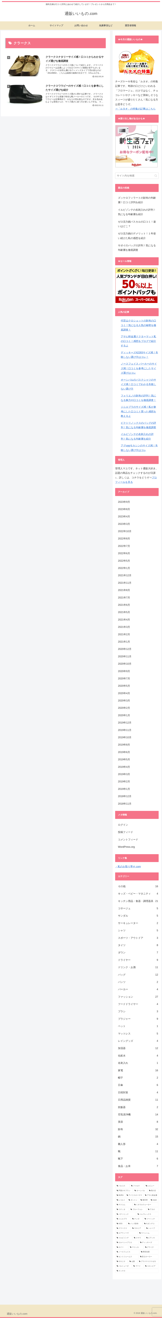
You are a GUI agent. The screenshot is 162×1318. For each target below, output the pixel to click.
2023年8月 (124, 509)
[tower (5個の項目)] (154, 1200)
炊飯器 (138, 1107)
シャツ (138, 930)
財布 (138, 1129)
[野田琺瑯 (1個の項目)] (149, 1252)
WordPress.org (126, 846)
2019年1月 (124, 789)
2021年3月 (124, 627)
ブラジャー (138, 1019)
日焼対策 (138, 1092)
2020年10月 (124, 663)
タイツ (138, 945)
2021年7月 (124, 597)
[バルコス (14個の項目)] (122, 1186)
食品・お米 (138, 1166)
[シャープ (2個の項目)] (151, 1228)
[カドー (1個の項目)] (121, 1247)
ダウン (138, 952)
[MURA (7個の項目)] (120, 1195)
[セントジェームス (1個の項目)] (126, 1257)
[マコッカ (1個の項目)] (136, 1247)
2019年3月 (124, 774)
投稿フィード (125, 832)
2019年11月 (124, 730)
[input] (137, 176)
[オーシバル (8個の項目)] (140, 1191)
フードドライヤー (138, 1004)
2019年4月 (124, 767)
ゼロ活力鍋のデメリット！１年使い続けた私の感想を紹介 (137, 235)
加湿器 (138, 1048)
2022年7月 (124, 546)
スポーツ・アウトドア (138, 938)
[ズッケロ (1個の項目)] (136, 1271)
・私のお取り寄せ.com (128, 866)
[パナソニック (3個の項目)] (125, 1214)
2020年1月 (124, 715)
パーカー (138, 989)
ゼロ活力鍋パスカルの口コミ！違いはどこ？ (137, 224)
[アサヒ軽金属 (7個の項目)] (151, 1195)
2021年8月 (124, 590)
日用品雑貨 (138, 1100)
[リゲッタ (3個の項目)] (122, 1209)
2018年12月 (124, 796)
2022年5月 (124, 560)
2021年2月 (124, 634)
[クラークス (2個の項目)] (122, 1228)
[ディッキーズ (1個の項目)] (148, 1242)
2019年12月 (124, 722)
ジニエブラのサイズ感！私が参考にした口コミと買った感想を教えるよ (138, 411)
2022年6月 (124, 553)
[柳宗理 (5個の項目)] (144, 1200)
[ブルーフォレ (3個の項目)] (137, 1209)
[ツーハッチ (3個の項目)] (150, 1219)
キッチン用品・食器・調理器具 (138, 901)
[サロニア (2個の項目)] (137, 1228)
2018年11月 (124, 803)
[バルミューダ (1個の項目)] (123, 1266)
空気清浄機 (138, 1114)
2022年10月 (124, 531)
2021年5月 (124, 612)
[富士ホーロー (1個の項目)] (148, 1257)
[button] (155, 175)
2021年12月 (124, 575)
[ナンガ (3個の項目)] (137, 1219)
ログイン (123, 824)
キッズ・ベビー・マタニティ (138, 893)
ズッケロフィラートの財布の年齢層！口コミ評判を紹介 (137, 200)
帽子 (138, 1077)
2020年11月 (124, 656)
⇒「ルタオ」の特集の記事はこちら (135, 108)
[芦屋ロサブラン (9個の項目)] (124, 1191)
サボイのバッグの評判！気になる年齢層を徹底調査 (137, 247)
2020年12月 (124, 649)
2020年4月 (124, 693)
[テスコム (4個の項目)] (123, 1205)
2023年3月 (124, 524)
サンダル (138, 915)
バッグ (138, 974)
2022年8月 (124, 538)
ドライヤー (138, 960)
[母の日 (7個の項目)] (153, 1191)
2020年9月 (124, 671)
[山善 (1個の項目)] (132, 1261)
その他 (138, 886)
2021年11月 (124, 582)
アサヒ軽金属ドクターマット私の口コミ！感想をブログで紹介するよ (138, 341)
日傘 (138, 1085)
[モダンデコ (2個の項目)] (150, 1224)
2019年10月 (124, 737)
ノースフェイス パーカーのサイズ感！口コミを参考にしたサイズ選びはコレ (139, 368)
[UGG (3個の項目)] (120, 1224)
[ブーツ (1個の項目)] (137, 1266)
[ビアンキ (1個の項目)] (151, 1238)
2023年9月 (124, 502)
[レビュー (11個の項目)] (151, 1186)
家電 (138, 1070)
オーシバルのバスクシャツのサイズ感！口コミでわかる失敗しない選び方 (138, 384)
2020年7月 (124, 678)
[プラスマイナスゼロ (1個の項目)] (148, 1261)
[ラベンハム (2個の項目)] (148, 1233)
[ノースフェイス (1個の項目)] (127, 1252)
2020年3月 (124, 700)
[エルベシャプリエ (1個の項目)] (126, 1242)
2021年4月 (124, 619)
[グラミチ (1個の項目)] (151, 1247)
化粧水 (138, 1055)
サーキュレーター (138, 923)
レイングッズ (138, 1041)
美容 (138, 1122)
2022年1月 (124, 568)
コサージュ (138, 908)
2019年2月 (124, 781)
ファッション (138, 997)
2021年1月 (124, 641)
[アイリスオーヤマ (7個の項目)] (134, 1195)
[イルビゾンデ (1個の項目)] (123, 1238)
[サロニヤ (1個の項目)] (121, 1261)
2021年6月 (124, 604)
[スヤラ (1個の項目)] (138, 1238)
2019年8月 (124, 744)
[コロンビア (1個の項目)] (151, 1266)
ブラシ (138, 1011)
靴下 (138, 1158)
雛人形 (138, 1144)
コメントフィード (128, 839)
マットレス (138, 1033)
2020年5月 (124, 685)
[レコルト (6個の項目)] (121, 1200)
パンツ (138, 982)
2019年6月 (124, 752)
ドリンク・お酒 (138, 967)
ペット (138, 1026)
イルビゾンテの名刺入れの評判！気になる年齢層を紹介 (137, 212)
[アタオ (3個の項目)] (152, 1209)
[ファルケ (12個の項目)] (137, 1186)
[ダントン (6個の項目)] (133, 1200)
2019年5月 (124, 759)
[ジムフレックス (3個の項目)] (147, 1214)
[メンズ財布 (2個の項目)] (134, 1224)
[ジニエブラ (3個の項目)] (122, 1219)
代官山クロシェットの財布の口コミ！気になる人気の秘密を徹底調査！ (138, 325)
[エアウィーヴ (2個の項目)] (126, 1233)
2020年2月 (124, 707)
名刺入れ (138, 1063)
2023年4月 (124, 516)
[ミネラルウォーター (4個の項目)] (145, 1205)
